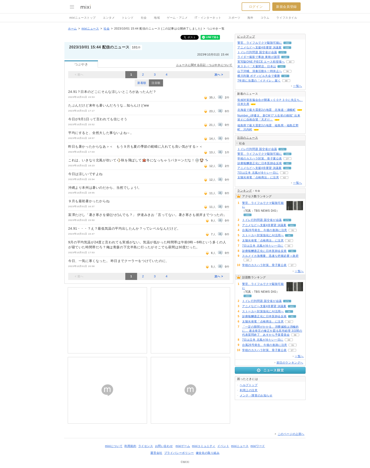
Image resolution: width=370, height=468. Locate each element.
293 (288, 154)
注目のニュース (247, 137)
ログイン (256, 7)
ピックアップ (246, 36)
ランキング (244, 190)
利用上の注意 (249, 390)
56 (289, 235)
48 (286, 80)
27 (287, 158)
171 (282, 52)
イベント (223, 446)
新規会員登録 (286, 7)
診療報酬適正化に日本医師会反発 (259, 163)
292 (288, 43)
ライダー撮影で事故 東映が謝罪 (258, 57)
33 (284, 173)
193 (282, 66)
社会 (144, 17)
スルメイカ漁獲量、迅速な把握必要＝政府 (270, 256)
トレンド (128, 17)
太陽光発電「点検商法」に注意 (258, 177)
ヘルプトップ (249, 385)
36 (287, 71)
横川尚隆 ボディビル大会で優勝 (258, 75)
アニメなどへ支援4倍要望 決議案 (259, 47)
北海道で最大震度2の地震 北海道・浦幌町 (266, 110)
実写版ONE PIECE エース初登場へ (261, 61)
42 (284, 177)
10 (247, 260)
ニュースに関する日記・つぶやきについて (204, 65)
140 (285, 57)
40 (290, 61)
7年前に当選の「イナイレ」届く (259, 80)
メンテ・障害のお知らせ (256, 395)
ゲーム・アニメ (177, 17)
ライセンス (145, 446)
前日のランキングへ (290, 362)
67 (285, 76)
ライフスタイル (286, 17)
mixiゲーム (183, 446)
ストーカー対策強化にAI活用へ (263, 235)
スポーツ (234, 17)
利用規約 (130, 446)
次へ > (218, 74)
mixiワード (257, 446)
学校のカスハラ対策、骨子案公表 (259, 158)
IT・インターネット (208, 17)
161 (287, 168)
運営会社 (156, 453)
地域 (157, 17)
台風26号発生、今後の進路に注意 (264, 230)
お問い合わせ (164, 446)
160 (287, 47)
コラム (265, 17)
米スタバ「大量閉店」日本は (256, 66)
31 (292, 230)
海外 (250, 17)
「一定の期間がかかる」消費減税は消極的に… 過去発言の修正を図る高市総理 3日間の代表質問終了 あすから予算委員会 (272, 330)
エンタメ (109, 17)
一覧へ (297, 86)
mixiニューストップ (82, 17)
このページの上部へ (291, 434)
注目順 (155, 83)
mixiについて (113, 446)
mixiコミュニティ (203, 446)
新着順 (141, 83)
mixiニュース (90, 28)
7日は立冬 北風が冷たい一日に (258, 172)
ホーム (72, 28)
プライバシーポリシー (179, 453)
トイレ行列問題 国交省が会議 (257, 52)
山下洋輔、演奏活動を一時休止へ (259, 71)
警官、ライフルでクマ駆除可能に (259, 42)
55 (287, 163)
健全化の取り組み (208, 453)
